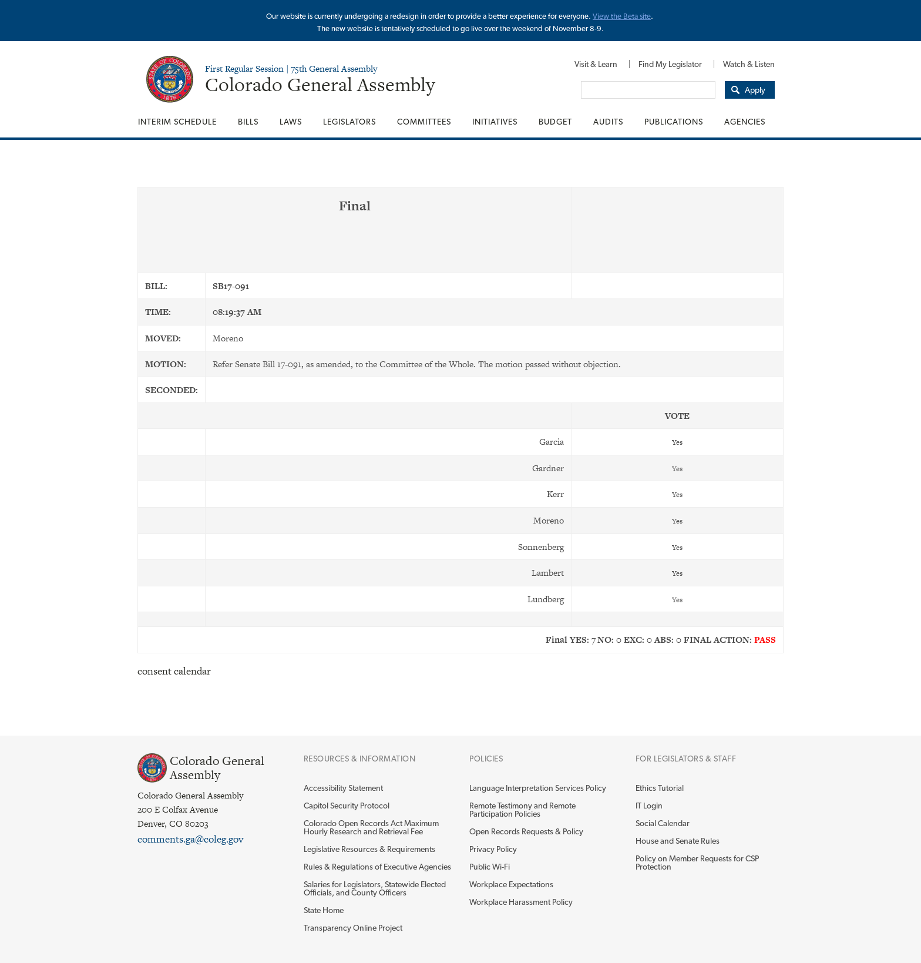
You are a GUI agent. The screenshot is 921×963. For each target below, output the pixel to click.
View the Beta (616, 16)
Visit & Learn (595, 64)
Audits (608, 121)
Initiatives (494, 121)
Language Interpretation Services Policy (537, 788)
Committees (424, 121)
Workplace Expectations (511, 884)
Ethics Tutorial (660, 788)
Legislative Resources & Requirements (369, 849)
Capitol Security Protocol (346, 805)
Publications (673, 121)
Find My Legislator (670, 64)
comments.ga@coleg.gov (190, 839)
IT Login (649, 805)
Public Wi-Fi (489, 866)
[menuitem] (596, 64)
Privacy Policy (493, 849)
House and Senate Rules (678, 840)
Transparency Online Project (353, 927)
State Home (324, 910)
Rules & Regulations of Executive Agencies (377, 866)
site (645, 16)
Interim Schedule (177, 121)
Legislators (349, 121)
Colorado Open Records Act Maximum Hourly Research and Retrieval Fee (371, 827)
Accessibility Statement (343, 788)
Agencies (744, 121)
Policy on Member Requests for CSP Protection (697, 862)
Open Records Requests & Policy (526, 831)
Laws (291, 121)
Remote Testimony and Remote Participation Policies (522, 809)
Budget (555, 121)
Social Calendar (663, 823)
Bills (248, 121)
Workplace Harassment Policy (521, 902)
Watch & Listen (749, 64)
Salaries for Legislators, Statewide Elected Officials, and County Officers (375, 888)
